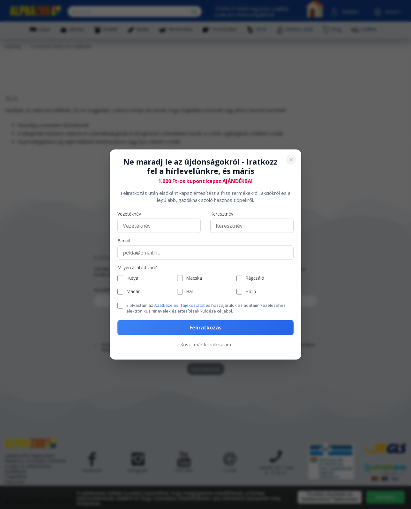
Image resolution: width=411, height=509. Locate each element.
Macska (194, 278)
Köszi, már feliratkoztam (205, 345)
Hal (189, 291)
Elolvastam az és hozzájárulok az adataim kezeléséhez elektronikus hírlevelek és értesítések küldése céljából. (206, 308)
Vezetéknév (129, 214)
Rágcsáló (254, 278)
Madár (133, 291)
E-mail (123, 240)
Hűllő (250, 291)
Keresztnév (221, 214)
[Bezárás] (291, 160)
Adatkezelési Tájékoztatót (179, 305)
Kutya (132, 278)
